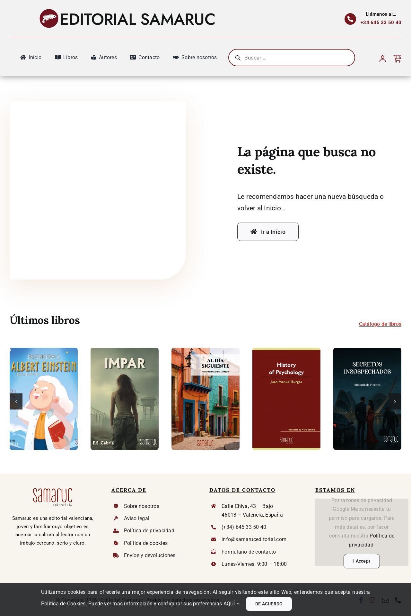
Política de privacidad (149, 531)
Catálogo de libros (380, 324)
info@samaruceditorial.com (254, 539)
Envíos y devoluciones (150, 555)
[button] (16, 401)
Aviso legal (137, 518)
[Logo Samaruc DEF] (52, 489)
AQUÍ (231, 604)
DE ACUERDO (269, 603)
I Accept (361, 561)
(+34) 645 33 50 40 (244, 527)
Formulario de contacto (249, 552)
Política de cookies (146, 543)
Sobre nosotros (141, 506)
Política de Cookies (63, 604)
